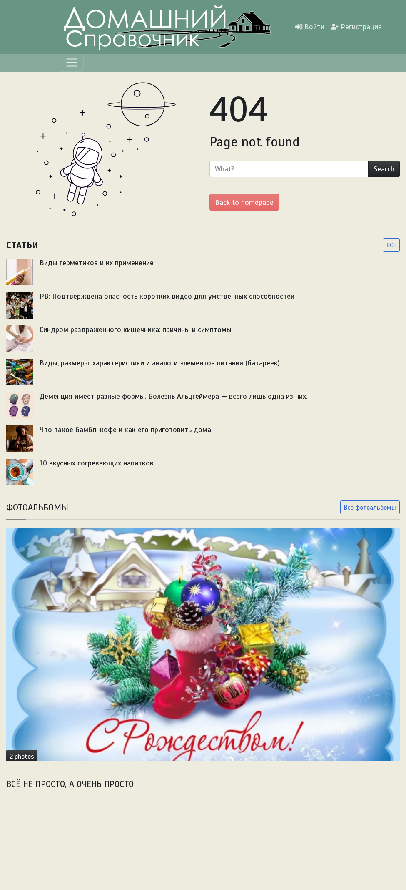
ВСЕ (391, 245)
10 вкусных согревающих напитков (97, 463)
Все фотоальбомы (370, 507)
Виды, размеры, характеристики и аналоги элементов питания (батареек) (160, 362)
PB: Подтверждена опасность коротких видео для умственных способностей (167, 296)
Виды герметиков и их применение (97, 262)
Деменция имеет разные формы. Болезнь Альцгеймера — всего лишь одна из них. (173, 396)
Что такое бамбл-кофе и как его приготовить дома (125, 429)
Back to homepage (244, 202)
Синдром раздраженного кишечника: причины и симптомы (136, 329)
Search (384, 168)
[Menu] (72, 62)
